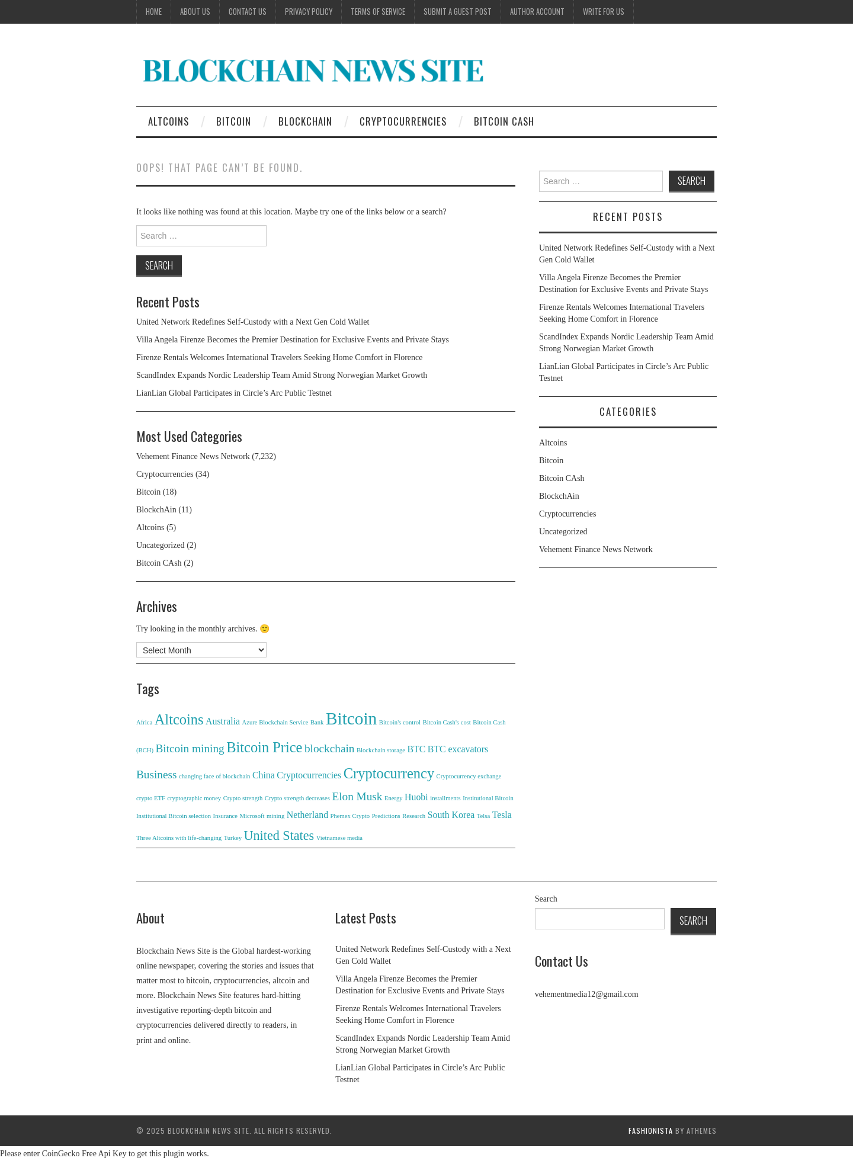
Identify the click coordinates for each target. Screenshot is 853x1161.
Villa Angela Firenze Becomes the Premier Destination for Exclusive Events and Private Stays (292, 339)
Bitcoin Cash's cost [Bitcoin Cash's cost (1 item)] (447, 722)
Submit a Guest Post (458, 11)
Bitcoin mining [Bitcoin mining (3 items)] (190, 748)
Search (546, 898)
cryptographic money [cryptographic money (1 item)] (194, 798)
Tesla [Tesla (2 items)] (502, 815)
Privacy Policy (308, 11)
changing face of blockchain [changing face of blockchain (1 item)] (214, 776)
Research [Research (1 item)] (413, 816)
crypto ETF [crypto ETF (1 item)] (150, 798)
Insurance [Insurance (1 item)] (225, 816)
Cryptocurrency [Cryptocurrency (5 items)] (389, 773)
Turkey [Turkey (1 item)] (233, 838)
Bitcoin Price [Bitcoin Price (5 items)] (264, 747)
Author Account (537, 11)
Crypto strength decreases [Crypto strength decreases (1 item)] (297, 798)
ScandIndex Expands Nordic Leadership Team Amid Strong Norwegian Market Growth (281, 375)
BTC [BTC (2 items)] (416, 749)
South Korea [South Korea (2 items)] (451, 815)
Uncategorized (160, 545)
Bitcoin (233, 121)
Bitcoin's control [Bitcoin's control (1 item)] (400, 722)
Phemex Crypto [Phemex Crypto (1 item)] (350, 816)
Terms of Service (378, 11)
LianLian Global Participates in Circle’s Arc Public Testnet (234, 393)
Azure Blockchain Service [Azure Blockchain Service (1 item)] (275, 722)
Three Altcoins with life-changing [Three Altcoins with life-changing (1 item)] (179, 838)
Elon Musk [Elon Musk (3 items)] (357, 796)
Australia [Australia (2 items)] (223, 721)
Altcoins (168, 121)
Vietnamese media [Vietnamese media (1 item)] (339, 838)
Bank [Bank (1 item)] (317, 722)
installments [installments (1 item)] (445, 798)
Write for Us (603, 11)
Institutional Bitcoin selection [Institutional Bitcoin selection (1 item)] (173, 816)
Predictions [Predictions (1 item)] (386, 816)
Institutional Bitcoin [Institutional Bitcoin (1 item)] (488, 798)
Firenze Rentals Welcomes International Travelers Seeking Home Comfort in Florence (279, 357)
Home (154, 11)
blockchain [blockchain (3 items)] (329, 748)
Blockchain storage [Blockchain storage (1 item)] (381, 750)
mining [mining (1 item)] (275, 816)
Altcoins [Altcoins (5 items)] (179, 719)
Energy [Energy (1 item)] (393, 798)
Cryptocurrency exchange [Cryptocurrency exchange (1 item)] (469, 776)
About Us (195, 11)
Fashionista (650, 1130)
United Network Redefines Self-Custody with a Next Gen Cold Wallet (252, 321)
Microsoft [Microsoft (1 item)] (252, 816)
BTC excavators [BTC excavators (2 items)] (458, 749)
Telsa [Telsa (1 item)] (483, 816)
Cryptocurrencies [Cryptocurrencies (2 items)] (309, 775)
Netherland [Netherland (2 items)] (307, 815)
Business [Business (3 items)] (156, 774)
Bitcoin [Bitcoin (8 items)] (351, 718)
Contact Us (248, 11)
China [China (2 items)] (263, 775)
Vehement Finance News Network (193, 456)
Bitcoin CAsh (504, 121)
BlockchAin (305, 121)
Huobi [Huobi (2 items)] (416, 797)
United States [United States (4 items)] (279, 835)
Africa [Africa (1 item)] (144, 722)
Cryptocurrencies (403, 121)
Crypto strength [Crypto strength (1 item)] (243, 798)
